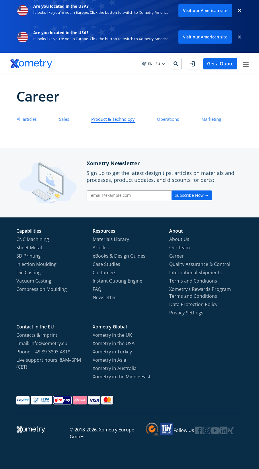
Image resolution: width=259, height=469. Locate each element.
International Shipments (195, 272)
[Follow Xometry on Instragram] (206, 430)
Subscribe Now (192, 195)
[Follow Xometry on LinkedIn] (223, 430)
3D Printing (28, 256)
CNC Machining (32, 239)
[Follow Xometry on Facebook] (198, 430)
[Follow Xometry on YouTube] (215, 430)
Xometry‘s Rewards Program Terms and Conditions (200, 292)
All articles (27, 119)
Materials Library (111, 239)
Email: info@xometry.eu (41, 343)
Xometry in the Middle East (122, 376)
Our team (179, 247)
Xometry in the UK (112, 335)
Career (176, 256)
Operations (168, 119)
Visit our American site (205, 10)
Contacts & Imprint (36, 335)
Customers (104, 272)
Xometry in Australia (115, 368)
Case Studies (106, 264)
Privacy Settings (186, 313)
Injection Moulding (36, 264)
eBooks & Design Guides (119, 256)
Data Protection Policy (193, 304)
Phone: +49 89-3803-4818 (43, 352)
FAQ (97, 289)
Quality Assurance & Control (199, 264)
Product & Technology (113, 119)
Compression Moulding (41, 289)
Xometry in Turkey (112, 352)
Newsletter (104, 297)
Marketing (211, 119)
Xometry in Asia (109, 360)
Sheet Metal (29, 247)
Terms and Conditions (193, 281)
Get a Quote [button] (220, 64)
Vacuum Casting (33, 281)
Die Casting (28, 272)
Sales (64, 119)
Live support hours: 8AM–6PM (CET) (48, 363)
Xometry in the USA (114, 343)
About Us (179, 239)
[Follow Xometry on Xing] (230, 430)
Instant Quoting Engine (117, 281)
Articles (101, 247)
